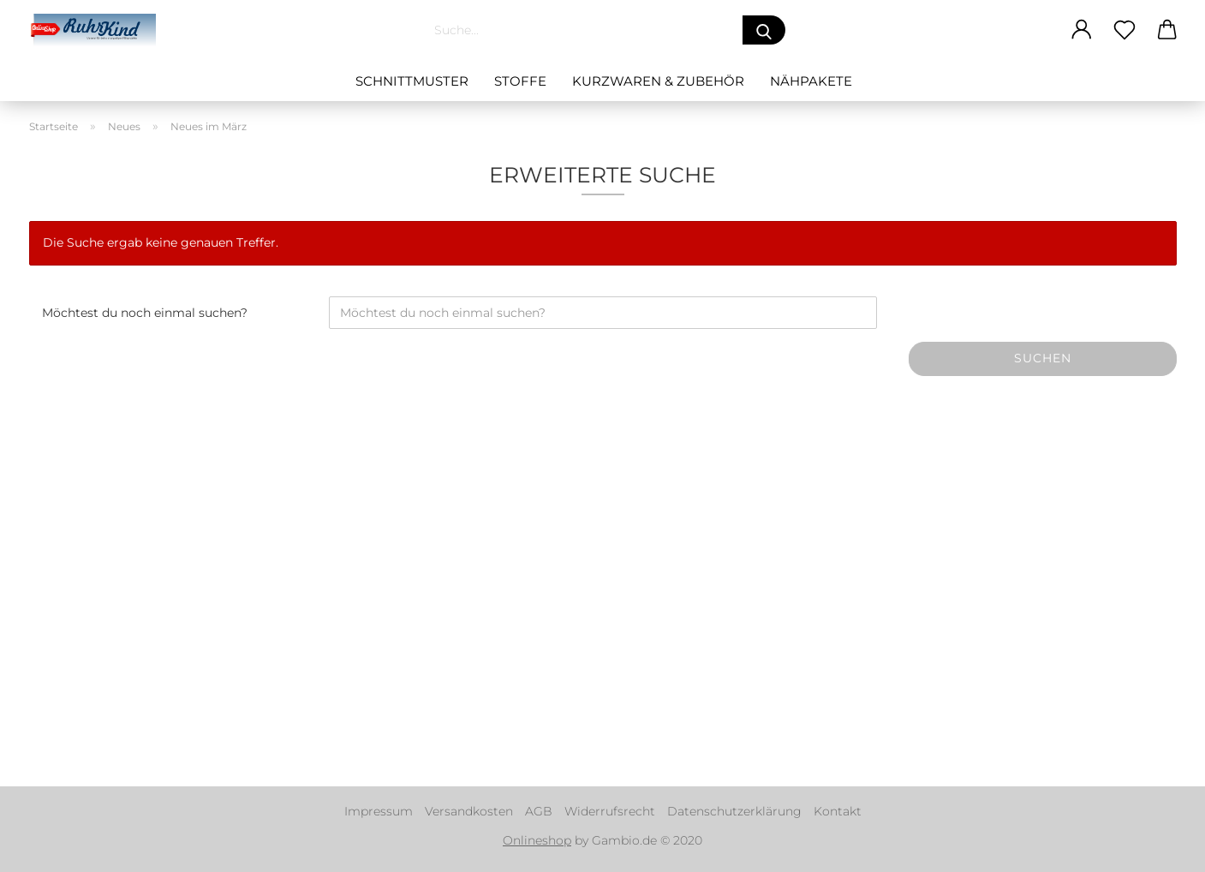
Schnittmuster (411, 81)
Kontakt (838, 811)
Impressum (378, 811)
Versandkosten (469, 811)
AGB (538, 811)
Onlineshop (537, 840)
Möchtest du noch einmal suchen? (145, 312)
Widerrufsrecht (609, 811)
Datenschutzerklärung (734, 811)
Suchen (1042, 358)
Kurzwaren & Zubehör (658, 81)
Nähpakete (811, 81)
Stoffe (520, 81)
